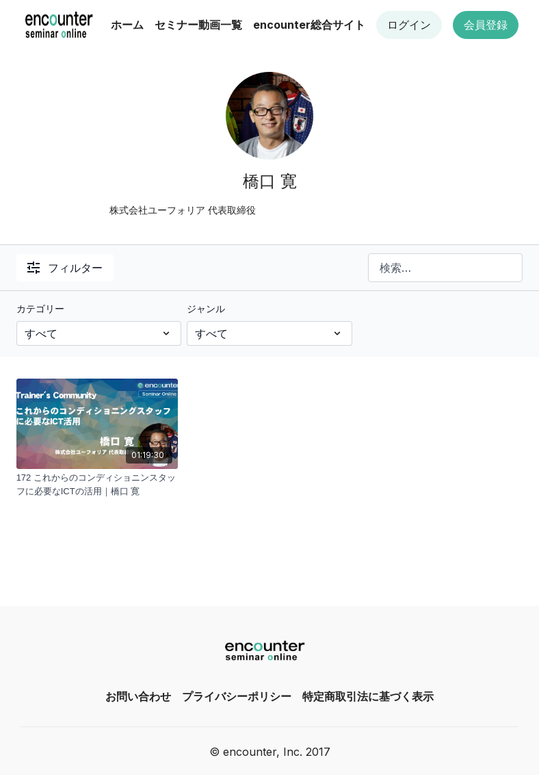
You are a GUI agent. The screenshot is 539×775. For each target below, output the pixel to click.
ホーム (127, 24)
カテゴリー (40, 308)
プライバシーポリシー (236, 696)
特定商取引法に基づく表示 (368, 696)
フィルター (65, 268)
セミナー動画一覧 (198, 24)
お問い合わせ (138, 696)
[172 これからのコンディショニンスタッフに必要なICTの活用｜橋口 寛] (97, 484)
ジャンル (206, 308)
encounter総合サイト (309, 24)
